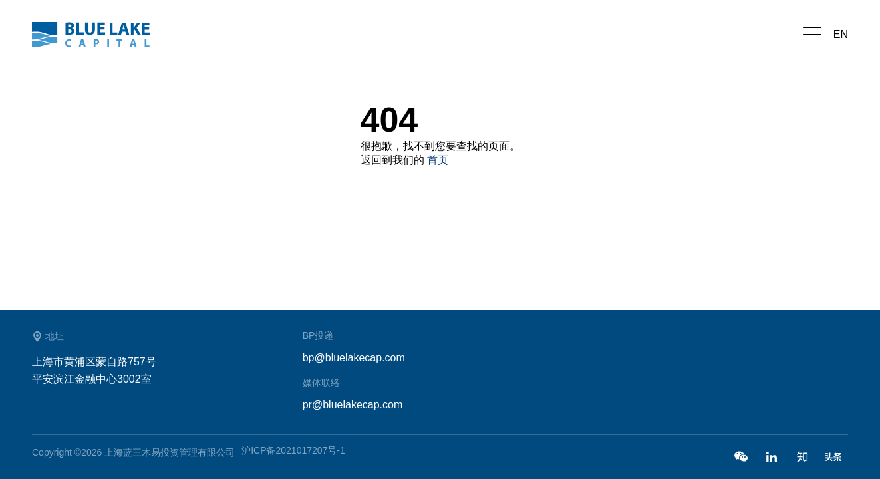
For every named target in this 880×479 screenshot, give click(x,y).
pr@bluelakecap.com (353, 404)
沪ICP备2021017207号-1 (293, 450)
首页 (437, 160)
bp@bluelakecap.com (354, 357)
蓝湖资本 (98, 34)
